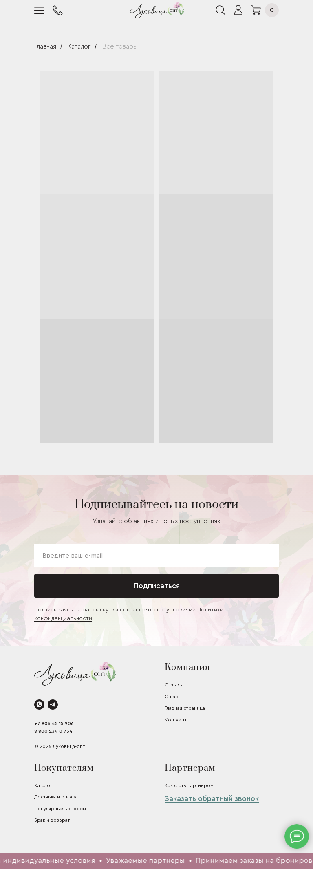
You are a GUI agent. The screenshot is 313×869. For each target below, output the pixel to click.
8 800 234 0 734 (53, 731)
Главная (45, 46)
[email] (156, 555)
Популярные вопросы (60, 808)
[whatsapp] (39, 704)
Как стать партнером (189, 785)
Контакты (175, 719)
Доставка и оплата (55, 796)
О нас (171, 696)
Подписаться (157, 585)
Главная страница (185, 708)
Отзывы (174, 684)
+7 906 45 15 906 (54, 723)
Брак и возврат (52, 820)
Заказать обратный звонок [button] (212, 798)
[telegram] (53, 704)
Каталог (79, 46)
